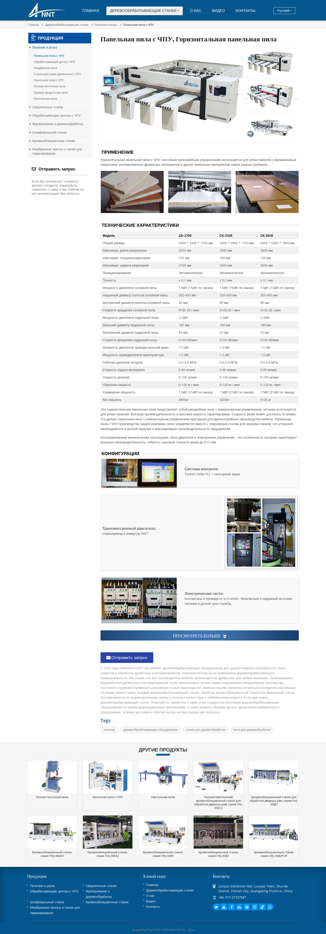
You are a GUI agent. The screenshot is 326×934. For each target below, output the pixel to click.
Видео (218, 10)
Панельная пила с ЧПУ (49, 56)
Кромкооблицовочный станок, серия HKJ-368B (163, 854)
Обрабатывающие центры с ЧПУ (56, 115)
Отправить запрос (127, 657)
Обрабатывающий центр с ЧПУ (54, 62)
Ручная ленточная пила (49, 86)
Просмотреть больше (199, 636)
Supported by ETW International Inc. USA (163, 929)
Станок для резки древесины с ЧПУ (57, 74)
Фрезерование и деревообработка (57, 124)
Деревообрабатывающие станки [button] (143, 10)
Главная (90, 10)
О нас (195, 10)
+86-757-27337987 (232, 897)
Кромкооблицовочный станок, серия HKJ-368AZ (107, 854)
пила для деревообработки (251, 730)
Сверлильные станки (47, 107)
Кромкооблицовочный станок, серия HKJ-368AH (52, 854)
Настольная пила (45, 99)
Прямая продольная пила (51, 93)
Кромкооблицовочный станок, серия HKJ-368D (218, 854)
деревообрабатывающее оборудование (150, 730)
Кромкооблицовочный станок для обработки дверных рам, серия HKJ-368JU (274, 800)
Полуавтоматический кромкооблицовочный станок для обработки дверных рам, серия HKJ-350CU (218, 802)
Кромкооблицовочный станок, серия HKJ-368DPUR (274, 854)
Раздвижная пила (45, 68)
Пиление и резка (106, 25)
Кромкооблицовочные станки (53, 141)
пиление (109, 730)
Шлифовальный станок (49, 132)
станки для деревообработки (205, 730)
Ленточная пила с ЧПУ (49, 80)
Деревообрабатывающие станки (67, 25)
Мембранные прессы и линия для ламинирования (57, 151)
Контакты (245, 10)
